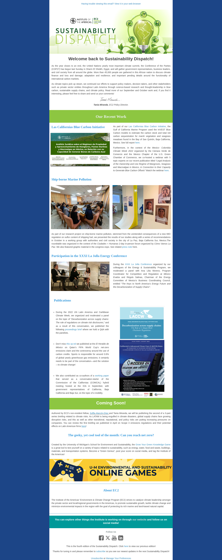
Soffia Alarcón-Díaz (99, 413)
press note (127, 247)
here (126, 546)
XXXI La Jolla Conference (138, 264)
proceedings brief (73, 329)
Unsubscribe (97, 558)
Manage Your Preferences (118, 558)
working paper (102, 375)
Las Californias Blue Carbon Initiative (147, 126)
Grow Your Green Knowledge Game (153, 444)
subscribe (100, 551)
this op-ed (71, 344)
